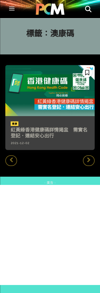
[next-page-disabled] (89, 160)
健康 (14, 123)
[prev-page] (11, 160)
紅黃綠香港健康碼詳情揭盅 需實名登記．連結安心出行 (49, 132)
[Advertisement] (50, 235)
